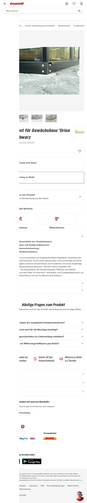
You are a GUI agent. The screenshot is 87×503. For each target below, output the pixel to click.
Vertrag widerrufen (10, 489)
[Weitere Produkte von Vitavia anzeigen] (78, 135)
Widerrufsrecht (73, 485)
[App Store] (11, 463)
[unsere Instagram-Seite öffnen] (11, 427)
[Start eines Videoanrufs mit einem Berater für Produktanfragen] (43, 196)
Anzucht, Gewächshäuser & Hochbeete (40, 25)
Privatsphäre (21, 485)
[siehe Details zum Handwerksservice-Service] (20, 221)
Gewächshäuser (64, 25)
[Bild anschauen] (43, 70)
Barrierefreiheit (25, 489)
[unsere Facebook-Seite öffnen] (5, 427)
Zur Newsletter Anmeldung (17, 412)
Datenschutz (7, 485)
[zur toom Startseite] (17, 3)
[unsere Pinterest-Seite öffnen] (22, 427)
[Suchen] (41, 10)
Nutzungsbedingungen (56, 485)
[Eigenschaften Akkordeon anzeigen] (43, 283)
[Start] (4, 25)
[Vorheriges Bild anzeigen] (7, 73)
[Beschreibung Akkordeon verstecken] (43, 236)
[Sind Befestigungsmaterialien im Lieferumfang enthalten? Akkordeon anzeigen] (43, 336)
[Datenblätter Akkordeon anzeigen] (43, 290)
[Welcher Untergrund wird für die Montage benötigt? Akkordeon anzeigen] (43, 329)
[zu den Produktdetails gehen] (8, 142)
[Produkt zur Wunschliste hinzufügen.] (79, 151)
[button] (66, 3)
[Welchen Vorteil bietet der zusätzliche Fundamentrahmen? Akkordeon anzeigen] (43, 322)
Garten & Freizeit (15, 25)
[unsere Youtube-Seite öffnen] (17, 427)
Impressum (33, 485)
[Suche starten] (79, 10)
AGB (42, 485)
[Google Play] (31, 463)
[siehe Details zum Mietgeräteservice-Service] (57, 221)
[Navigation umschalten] (4, 4)
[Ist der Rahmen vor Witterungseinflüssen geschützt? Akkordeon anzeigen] (43, 343)
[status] (74, 3)
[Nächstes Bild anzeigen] (80, 73)
